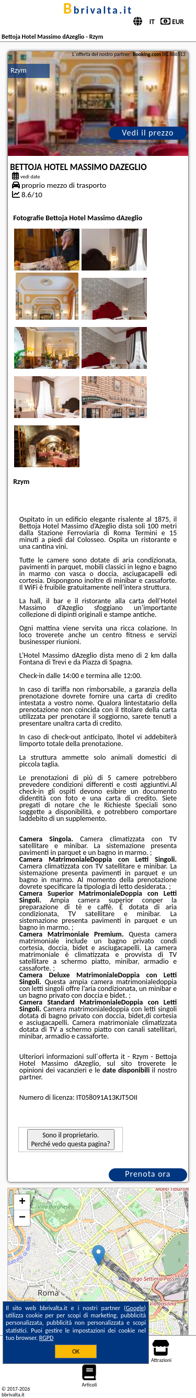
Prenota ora (147, 1174)
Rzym (18, 70)
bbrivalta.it (98, 10)
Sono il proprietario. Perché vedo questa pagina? (70, 1139)
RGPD (46, 1337)
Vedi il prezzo (148, 133)
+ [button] (22, 1202)
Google (135, 1308)
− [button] (22, 1218)
